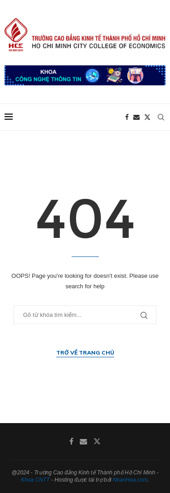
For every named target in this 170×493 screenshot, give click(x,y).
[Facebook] (127, 117)
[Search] (160, 117)
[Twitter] (147, 117)
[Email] (136, 117)
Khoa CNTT (35, 480)
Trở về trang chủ (85, 352)
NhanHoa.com (130, 480)
